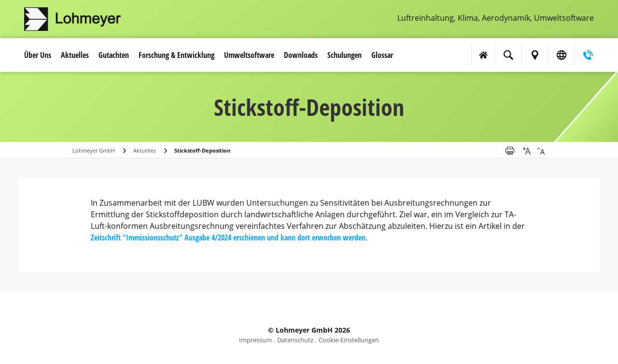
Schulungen (344, 55)
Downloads (301, 55)
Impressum (255, 340)
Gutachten (113, 55)
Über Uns (37, 55)
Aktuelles (75, 55)
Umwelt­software (249, 55)
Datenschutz (295, 340)
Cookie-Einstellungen (349, 340)
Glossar (382, 55)
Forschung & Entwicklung (176, 55)
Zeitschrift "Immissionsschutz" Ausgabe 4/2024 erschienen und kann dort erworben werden (228, 237)
